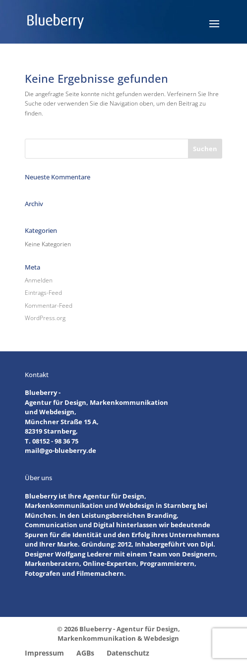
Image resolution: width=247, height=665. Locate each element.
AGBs (85, 653)
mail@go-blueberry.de (60, 450)
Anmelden (39, 280)
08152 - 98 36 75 (55, 441)
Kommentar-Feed (48, 305)
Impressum (44, 653)
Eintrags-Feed (43, 292)
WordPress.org (45, 318)
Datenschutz (128, 653)
